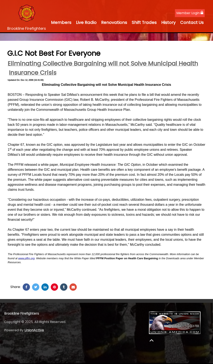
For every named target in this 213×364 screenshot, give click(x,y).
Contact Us (192, 22)
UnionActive (34, 330)
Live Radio (86, 22)
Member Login (189, 13)
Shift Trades (144, 22)
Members (61, 22)
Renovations (114, 22)
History (168, 22)
